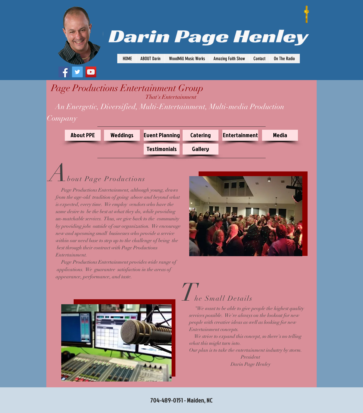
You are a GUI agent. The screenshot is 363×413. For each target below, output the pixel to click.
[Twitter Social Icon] (77, 72)
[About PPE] (83, 135)
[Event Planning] (162, 135)
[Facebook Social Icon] (63, 72)
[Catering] (200, 135)
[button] (284, 58)
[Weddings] (122, 135)
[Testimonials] (162, 149)
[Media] (280, 135)
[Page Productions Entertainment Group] (127, 88)
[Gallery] (200, 149)
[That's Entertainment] (171, 97)
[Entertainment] (240, 135)
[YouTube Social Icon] (91, 72)
